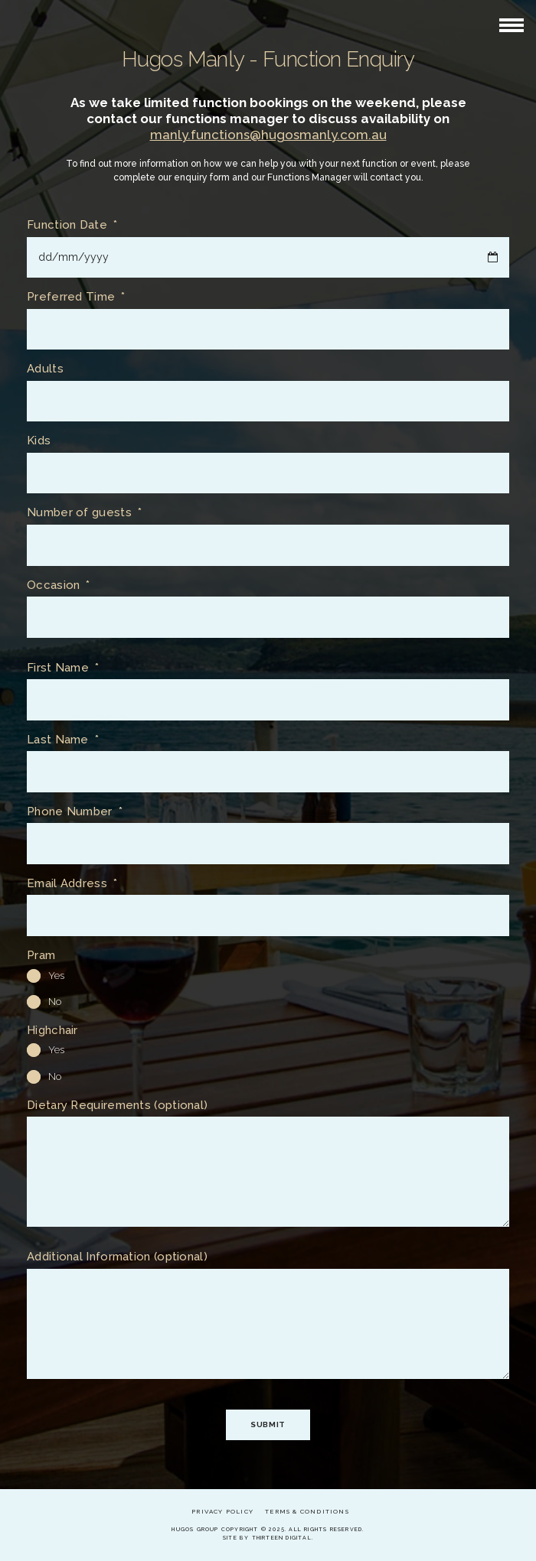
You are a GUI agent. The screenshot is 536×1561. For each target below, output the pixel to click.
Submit (268, 1424)
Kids (39, 441)
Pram (41, 955)
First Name (63, 668)
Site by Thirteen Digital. (268, 1537)
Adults (45, 369)
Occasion (58, 585)
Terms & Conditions (307, 1511)
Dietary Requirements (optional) (117, 1105)
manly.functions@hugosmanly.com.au (268, 134)
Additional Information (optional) (117, 1257)
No (44, 1002)
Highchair (52, 1030)
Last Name (63, 740)
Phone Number (75, 812)
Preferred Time (76, 297)
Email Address (72, 883)
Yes (45, 976)
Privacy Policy (222, 1511)
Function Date (72, 225)
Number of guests (84, 513)
